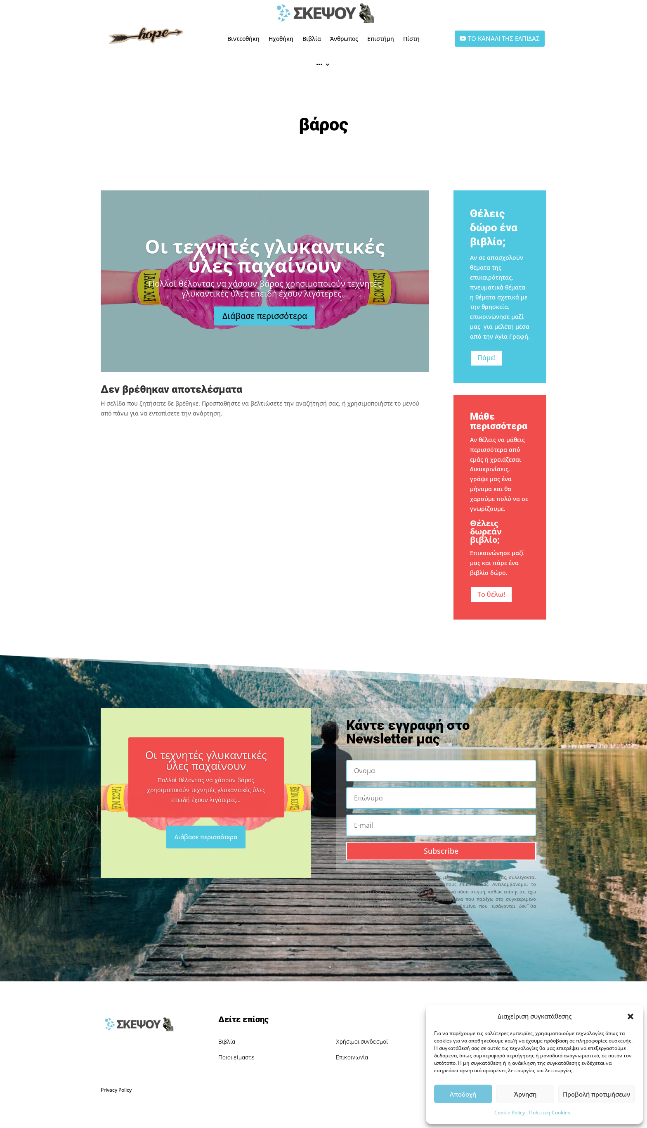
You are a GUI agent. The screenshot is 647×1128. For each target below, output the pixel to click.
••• (319, 64)
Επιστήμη (380, 39)
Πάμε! (486, 357)
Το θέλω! (491, 594)
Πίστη (411, 39)
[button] (630, 1016)
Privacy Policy (116, 1089)
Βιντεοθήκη (243, 39)
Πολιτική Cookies (549, 1112)
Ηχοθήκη (281, 39)
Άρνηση (525, 1094)
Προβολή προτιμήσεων (596, 1094)
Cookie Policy (509, 1112)
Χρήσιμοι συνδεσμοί (362, 1041)
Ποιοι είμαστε (236, 1057)
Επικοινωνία (352, 1057)
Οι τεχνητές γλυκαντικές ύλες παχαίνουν (265, 273)
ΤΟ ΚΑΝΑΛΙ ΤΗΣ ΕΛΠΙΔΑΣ (504, 38)
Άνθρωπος (344, 39)
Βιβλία (311, 39)
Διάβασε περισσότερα (264, 333)
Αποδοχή (463, 1094)
